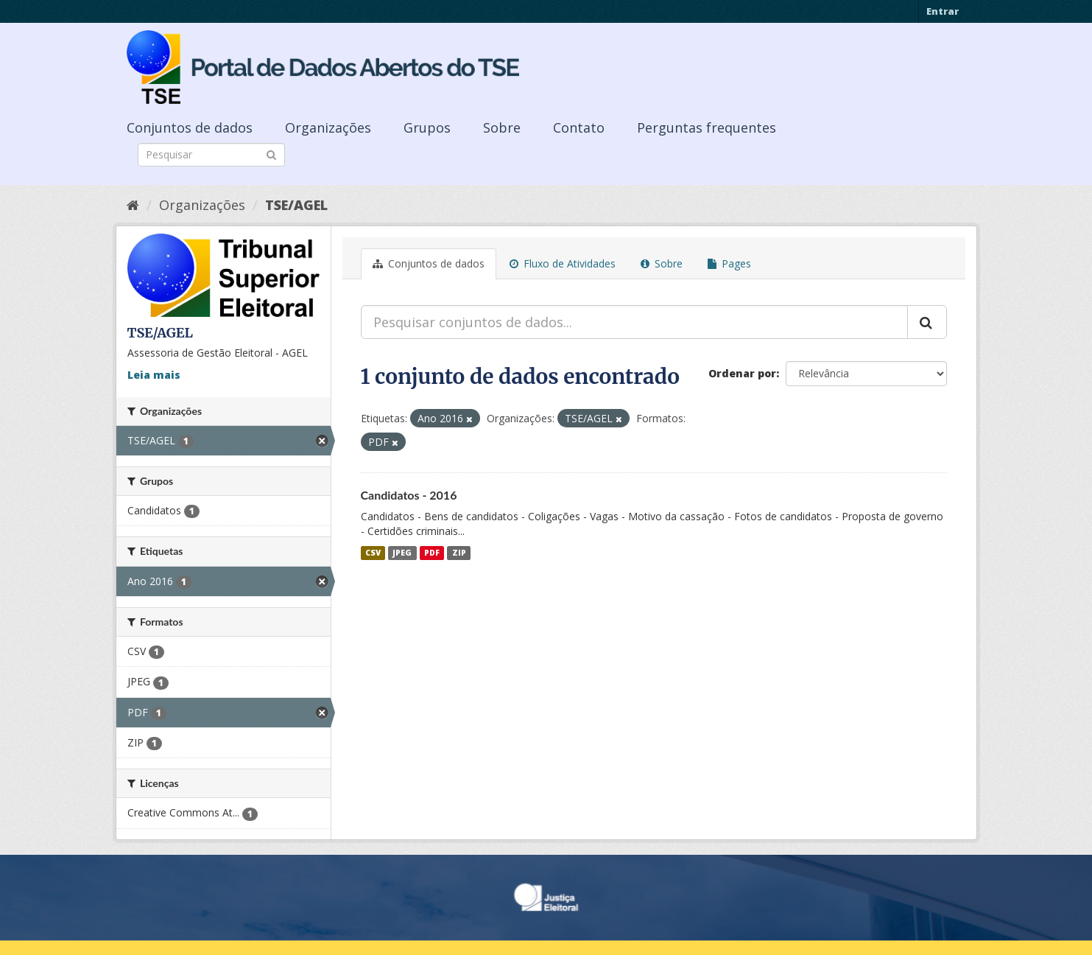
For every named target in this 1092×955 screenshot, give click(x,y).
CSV (373, 553)
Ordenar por (742, 373)
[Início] (133, 205)
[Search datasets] (211, 155)
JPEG (402, 553)
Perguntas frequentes (706, 127)
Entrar (942, 11)
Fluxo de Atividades (563, 263)
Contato (579, 127)
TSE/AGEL (296, 205)
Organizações (328, 127)
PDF (432, 553)
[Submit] (271, 153)
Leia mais (153, 375)
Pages (729, 263)
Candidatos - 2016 (409, 495)
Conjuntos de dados (190, 127)
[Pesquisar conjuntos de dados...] (634, 322)
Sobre (502, 127)
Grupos (427, 127)
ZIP (459, 553)
